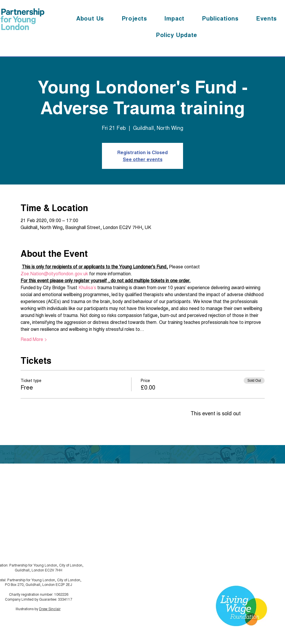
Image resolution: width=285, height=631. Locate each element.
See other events (142, 159)
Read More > (34, 339)
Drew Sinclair (50, 608)
